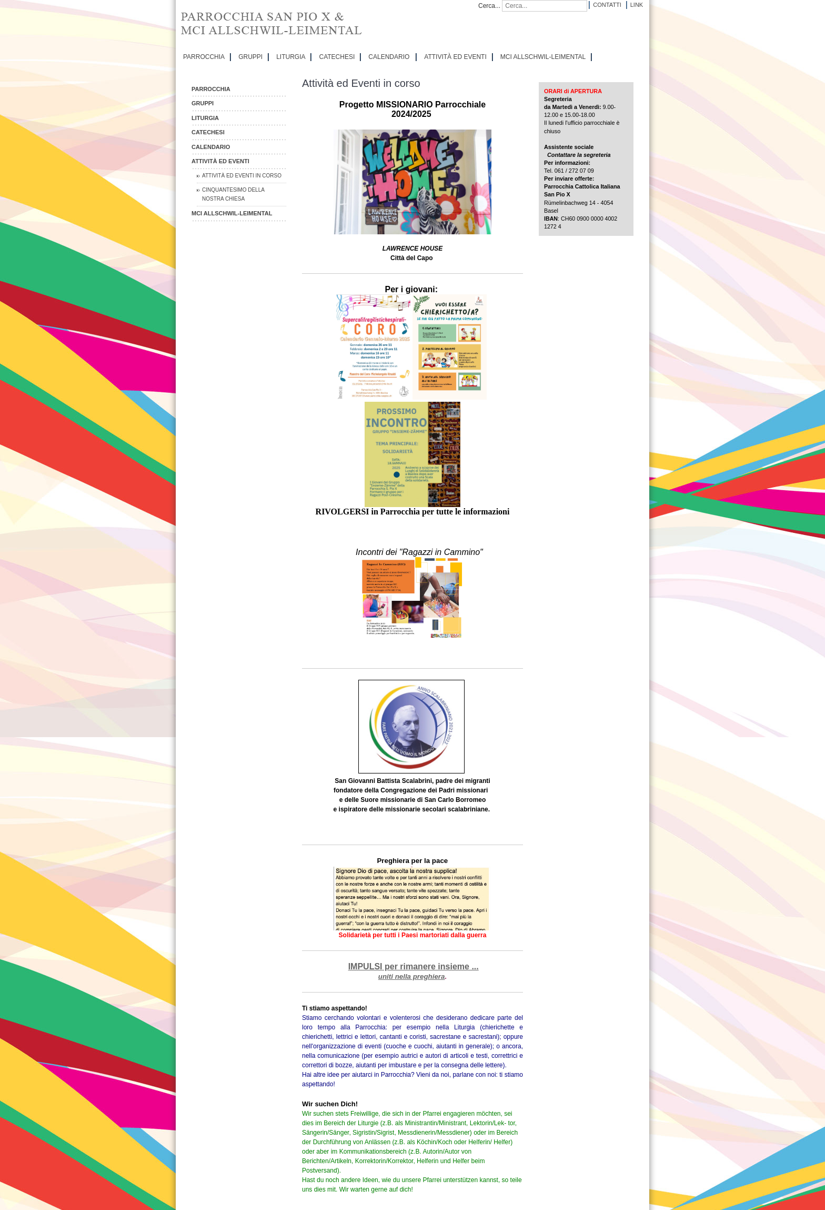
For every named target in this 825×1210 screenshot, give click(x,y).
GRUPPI (250, 57)
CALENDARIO (388, 57)
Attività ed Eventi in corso (241, 175)
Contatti (607, 5)
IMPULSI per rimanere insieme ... (413, 966)
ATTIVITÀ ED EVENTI (455, 57)
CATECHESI (337, 57)
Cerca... (489, 5)
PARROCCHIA (204, 57)
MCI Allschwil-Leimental (543, 57)
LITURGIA (290, 57)
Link (636, 5)
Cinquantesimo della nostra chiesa (233, 194)
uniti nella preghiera (411, 976)
